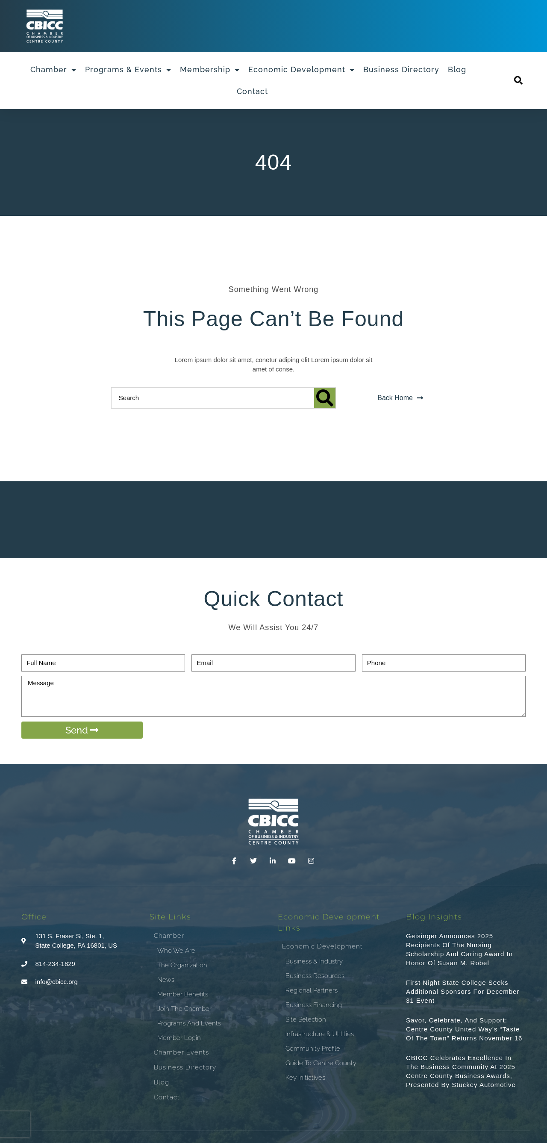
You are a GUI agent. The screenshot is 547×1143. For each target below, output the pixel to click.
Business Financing (313, 1005)
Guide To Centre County (320, 1063)
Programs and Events (189, 1023)
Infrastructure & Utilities (319, 1034)
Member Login (179, 1038)
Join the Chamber (184, 1009)
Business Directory (401, 69)
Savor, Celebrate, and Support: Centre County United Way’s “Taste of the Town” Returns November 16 (464, 1029)
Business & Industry (314, 961)
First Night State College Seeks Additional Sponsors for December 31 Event (462, 991)
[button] (518, 80)
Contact (252, 91)
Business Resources (314, 976)
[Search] (324, 398)
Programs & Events (128, 70)
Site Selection (305, 1019)
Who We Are (176, 950)
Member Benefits (182, 994)
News (165, 980)
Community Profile (312, 1048)
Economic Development (301, 70)
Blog (457, 69)
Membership (210, 70)
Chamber (53, 70)
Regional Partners (311, 990)
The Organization (182, 965)
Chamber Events (181, 1052)
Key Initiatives (305, 1077)
